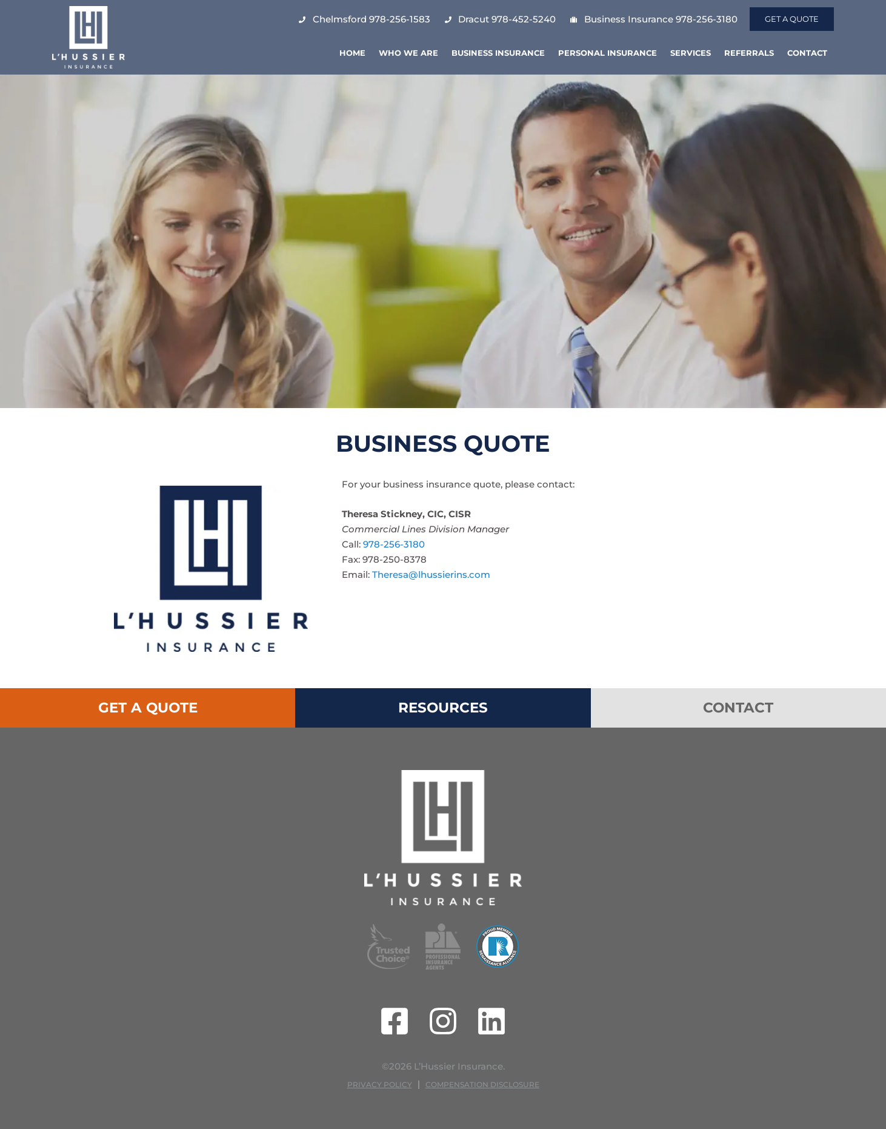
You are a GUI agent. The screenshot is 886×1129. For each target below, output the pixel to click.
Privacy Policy (379, 1084)
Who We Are (408, 53)
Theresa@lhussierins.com (431, 574)
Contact (807, 53)
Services (690, 53)
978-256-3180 (394, 544)
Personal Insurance (607, 53)
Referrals (749, 53)
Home (352, 53)
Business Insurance (498, 53)
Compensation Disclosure (482, 1084)
